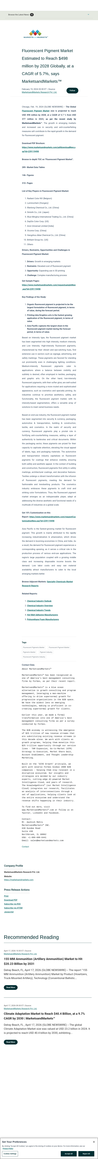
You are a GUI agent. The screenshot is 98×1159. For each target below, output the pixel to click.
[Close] (94, 1142)
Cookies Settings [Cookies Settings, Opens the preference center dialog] (10, 1154)
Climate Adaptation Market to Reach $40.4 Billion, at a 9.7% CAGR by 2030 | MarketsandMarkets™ (44, 1016)
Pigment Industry (46, 652)
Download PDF (10, 900)
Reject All (86, 1154)
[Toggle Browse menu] (88, 14)
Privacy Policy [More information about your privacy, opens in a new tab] (8, 1149)
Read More (10, 987)
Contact (25, 846)
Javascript (9, 912)
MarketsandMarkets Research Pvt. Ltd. (39, 92)
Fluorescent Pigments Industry (34, 657)
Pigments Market (29, 652)
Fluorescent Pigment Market (59, 647)
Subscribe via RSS (12, 904)
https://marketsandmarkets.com (18, 880)
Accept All (69, 1154)
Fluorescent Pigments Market (33, 647)
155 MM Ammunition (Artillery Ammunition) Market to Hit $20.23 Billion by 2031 (43, 961)
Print (6, 896)
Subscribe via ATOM (13, 908)
